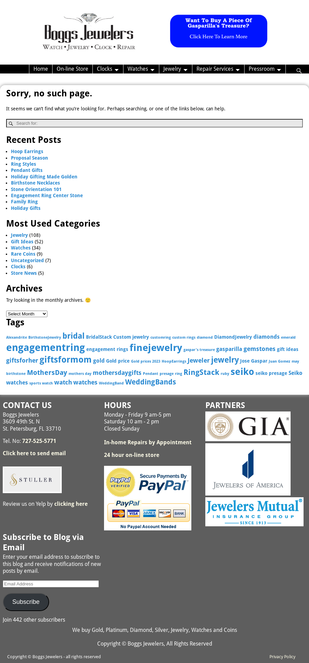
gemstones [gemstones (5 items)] (260, 348)
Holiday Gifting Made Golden (44, 176)
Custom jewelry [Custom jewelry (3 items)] (131, 337)
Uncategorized (27, 260)
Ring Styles (23, 164)
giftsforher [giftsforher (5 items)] (22, 360)
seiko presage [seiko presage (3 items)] (271, 373)
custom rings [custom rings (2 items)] (183, 337)
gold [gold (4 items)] (99, 360)
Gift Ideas (22, 241)
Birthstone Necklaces (35, 183)
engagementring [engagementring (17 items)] (45, 347)
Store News (24, 273)
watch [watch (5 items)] (63, 382)
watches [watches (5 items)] (85, 382)
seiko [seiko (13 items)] (242, 371)
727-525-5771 (39, 441)
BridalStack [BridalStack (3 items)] (99, 337)
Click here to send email (34, 453)
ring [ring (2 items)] (178, 373)
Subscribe (26, 601)
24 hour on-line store (131, 455)
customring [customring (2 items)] (160, 337)
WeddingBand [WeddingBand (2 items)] (111, 383)
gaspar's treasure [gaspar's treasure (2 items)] (199, 350)
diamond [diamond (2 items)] (205, 337)
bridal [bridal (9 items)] (73, 336)
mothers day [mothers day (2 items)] (80, 373)
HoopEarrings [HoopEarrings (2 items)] (174, 361)
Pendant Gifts (27, 170)
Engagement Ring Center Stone (47, 195)
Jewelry (172, 69)
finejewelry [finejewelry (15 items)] (156, 347)
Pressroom (262, 69)
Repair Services (214, 69)
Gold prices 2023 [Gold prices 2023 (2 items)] (145, 361)
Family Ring (24, 201)
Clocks (104, 69)
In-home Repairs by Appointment (148, 442)
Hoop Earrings (27, 151)
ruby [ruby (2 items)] (225, 373)
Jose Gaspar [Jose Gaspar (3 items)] (253, 361)
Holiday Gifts (26, 208)
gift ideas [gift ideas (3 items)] (287, 349)
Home (40, 69)
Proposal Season (29, 158)
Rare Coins (23, 254)
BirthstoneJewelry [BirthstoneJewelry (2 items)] (44, 337)
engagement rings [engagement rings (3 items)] (107, 349)
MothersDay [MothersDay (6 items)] (47, 373)
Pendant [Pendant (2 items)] (150, 373)
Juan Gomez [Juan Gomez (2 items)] (279, 361)
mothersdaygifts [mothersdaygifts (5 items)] (117, 372)
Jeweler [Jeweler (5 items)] (199, 360)
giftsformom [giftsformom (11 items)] (66, 360)
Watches (138, 69)
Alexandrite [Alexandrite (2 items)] (16, 337)
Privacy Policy (282, 656)
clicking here (71, 504)
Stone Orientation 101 (36, 189)
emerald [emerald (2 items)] (288, 337)
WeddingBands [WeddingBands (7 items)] (150, 382)
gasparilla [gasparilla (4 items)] (229, 349)
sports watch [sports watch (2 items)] (41, 383)
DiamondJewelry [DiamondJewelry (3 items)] (233, 337)
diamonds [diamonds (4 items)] (266, 337)
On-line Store (72, 69)
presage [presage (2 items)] (167, 373)
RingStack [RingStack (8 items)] (201, 372)
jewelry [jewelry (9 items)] (225, 360)
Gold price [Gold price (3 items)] (118, 361)
